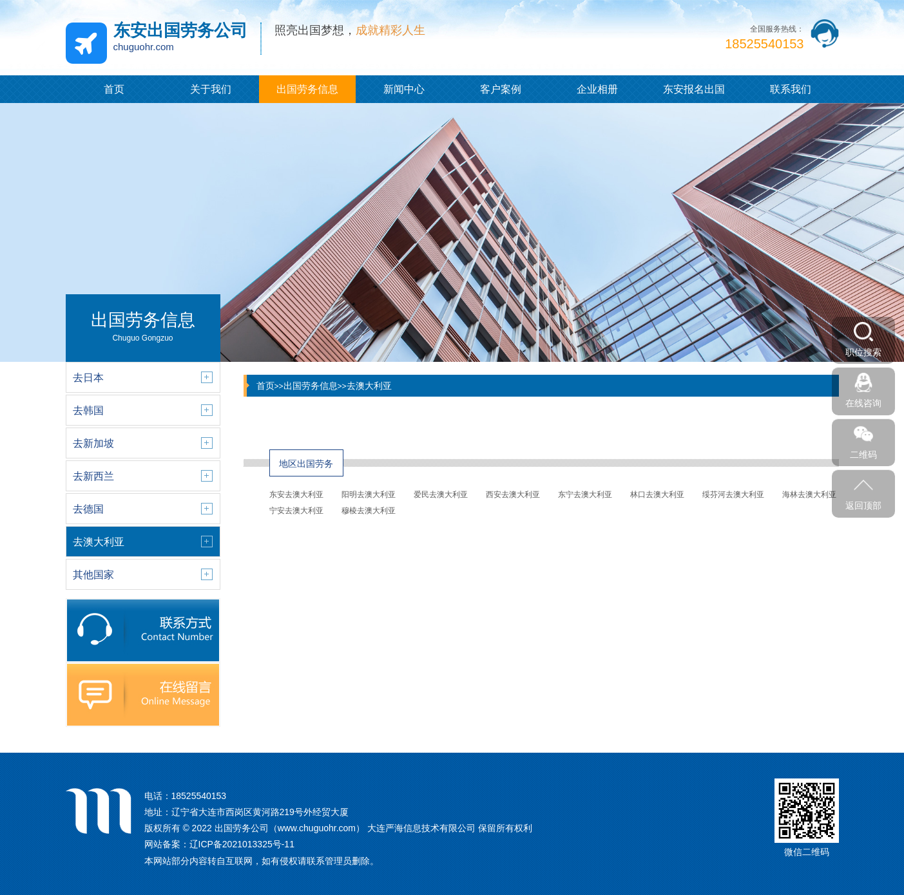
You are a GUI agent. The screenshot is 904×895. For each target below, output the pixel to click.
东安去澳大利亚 (296, 494)
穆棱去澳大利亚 (368, 510)
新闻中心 (404, 89)
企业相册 (597, 89)
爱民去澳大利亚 (441, 494)
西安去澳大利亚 (513, 494)
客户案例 (500, 89)
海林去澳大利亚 (809, 494)
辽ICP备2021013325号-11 (241, 844)
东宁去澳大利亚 (585, 494)
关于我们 (210, 89)
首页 (114, 89)
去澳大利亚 (369, 386)
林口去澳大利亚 (657, 494)
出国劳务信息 (307, 89)
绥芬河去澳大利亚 (733, 494)
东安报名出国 (694, 89)
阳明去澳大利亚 (368, 494)
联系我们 (790, 89)
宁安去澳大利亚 (296, 510)
